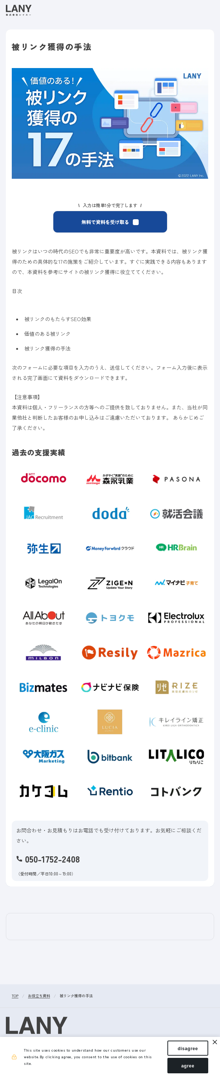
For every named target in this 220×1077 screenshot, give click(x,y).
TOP (15, 996)
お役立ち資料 (39, 996)
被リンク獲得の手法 (76, 996)
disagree (188, 1048)
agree (188, 1065)
